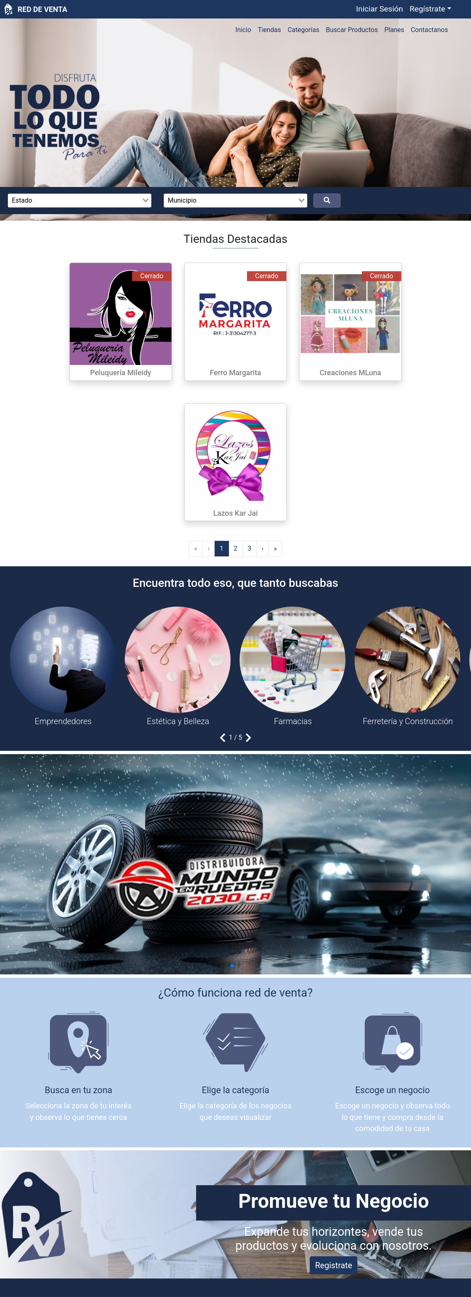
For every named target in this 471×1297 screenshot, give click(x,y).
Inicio (243, 30)
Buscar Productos (352, 30)
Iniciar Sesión (379, 9)
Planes (394, 30)
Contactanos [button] (429, 30)
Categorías (303, 30)
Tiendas (269, 30)
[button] (430, 9)
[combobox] (79, 201)
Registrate (333, 1265)
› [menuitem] (263, 548)
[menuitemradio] (222, 548)
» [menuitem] (275, 548)
